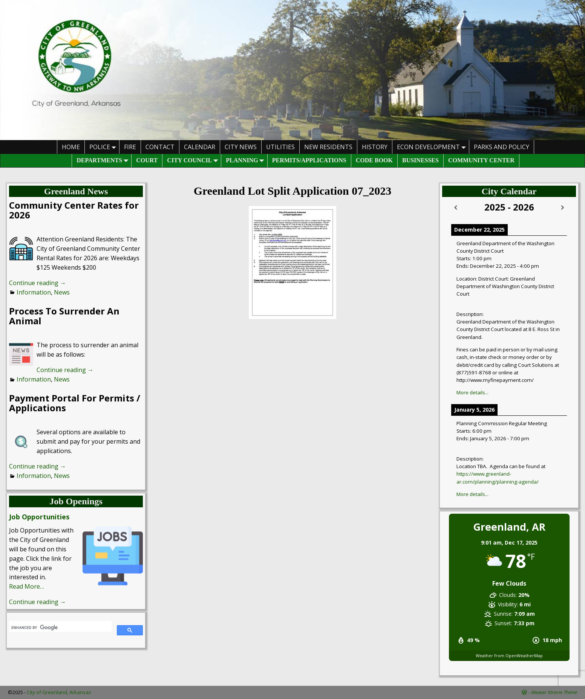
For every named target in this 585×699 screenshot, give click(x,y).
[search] (59, 627)
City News (241, 147)
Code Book (374, 160)
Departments (104, 160)
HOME (71, 147)
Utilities (280, 147)
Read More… (26, 586)
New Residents (328, 147)
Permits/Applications (309, 160)
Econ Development (433, 146)
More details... (472, 392)
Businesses (420, 160)
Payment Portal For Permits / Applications (74, 403)
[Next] (562, 208)
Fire (130, 147)
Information (34, 292)
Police (104, 146)
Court (147, 160)
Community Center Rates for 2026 (74, 210)
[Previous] (455, 208)
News (62, 292)
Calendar (199, 147)
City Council (194, 160)
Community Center (481, 160)
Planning (246, 160)
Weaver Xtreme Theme (554, 692)
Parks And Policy (501, 147)
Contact (160, 147)
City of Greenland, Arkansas (59, 692)
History (374, 147)
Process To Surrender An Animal (64, 316)
